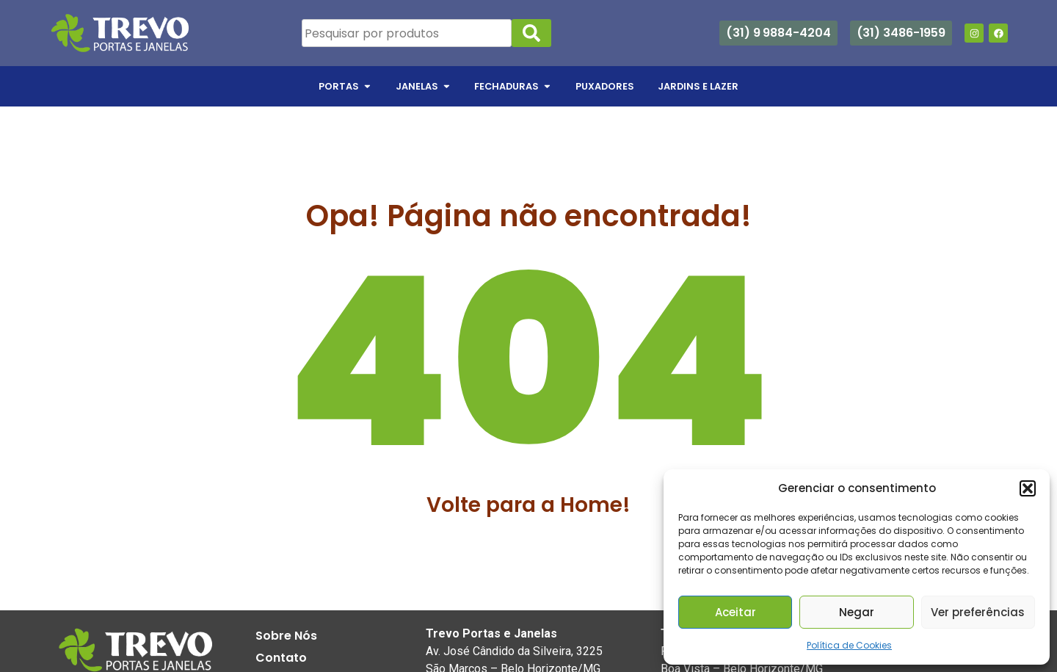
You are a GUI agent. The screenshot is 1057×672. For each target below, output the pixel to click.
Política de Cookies (849, 645)
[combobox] (407, 33)
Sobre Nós (286, 635)
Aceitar (735, 612)
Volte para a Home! (528, 505)
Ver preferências (978, 612)
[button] (1027, 488)
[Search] (531, 33)
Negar (856, 612)
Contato (281, 657)
